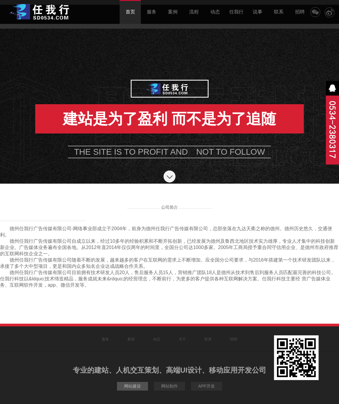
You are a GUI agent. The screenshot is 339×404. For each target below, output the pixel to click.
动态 (215, 11)
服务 (151, 11)
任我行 (236, 11)
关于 (182, 339)
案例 (173, 11)
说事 (257, 11)
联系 (278, 11)
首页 (130, 7)
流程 (194, 11)
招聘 (300, 11)
